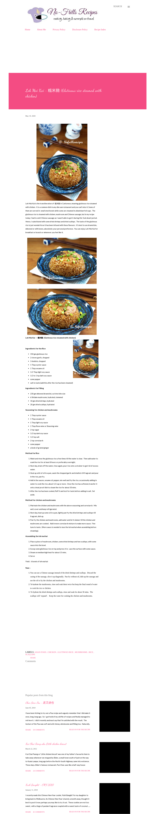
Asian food (41, 652)
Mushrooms (81, 652)
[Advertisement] (78, 55)
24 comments (39, 771)
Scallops (30, 654)
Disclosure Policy (80, 29)
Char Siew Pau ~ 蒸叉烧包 (39, 702)
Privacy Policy (59, 29)
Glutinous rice (66, 652)
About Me (41, 29)
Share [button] (33, 658)
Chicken (52, 652)
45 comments (39, 812)
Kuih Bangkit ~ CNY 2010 (39, 784)
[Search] (117, 6)
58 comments (39, 730)
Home (27, 29)
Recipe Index (100, 29)
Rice (91, 652)
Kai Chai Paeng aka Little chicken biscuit (45, 743)
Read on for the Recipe (79, 730)
